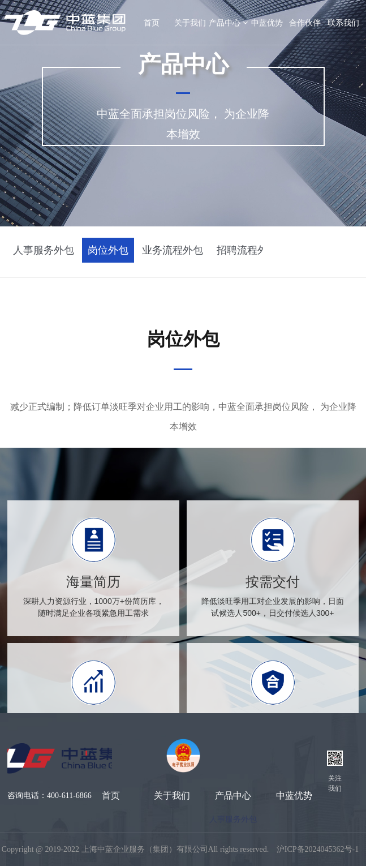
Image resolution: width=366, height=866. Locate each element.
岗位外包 (108, 250)
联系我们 (343, 22)
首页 (111, 795)
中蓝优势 (267, 22)
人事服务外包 (43, 250)
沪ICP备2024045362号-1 (318, 849)
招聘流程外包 (247, 250)
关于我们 (190, 22)
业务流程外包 (172, 250)
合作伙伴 (305, 22)
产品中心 (228, 22)
